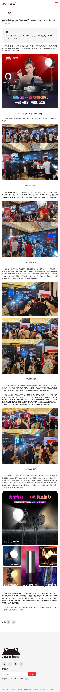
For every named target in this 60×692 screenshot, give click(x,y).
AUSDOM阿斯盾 (24, 679)
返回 (8, 13)
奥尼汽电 (13, 679)
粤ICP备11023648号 (46, 689)
